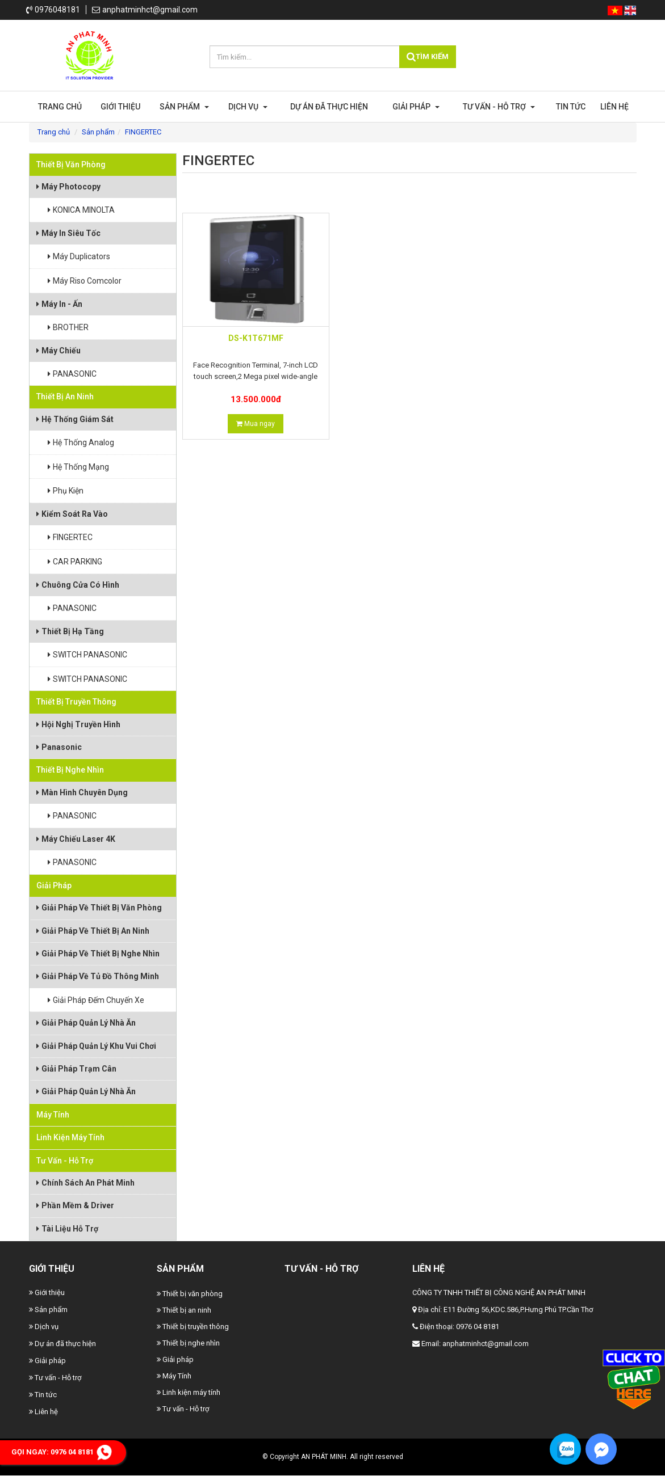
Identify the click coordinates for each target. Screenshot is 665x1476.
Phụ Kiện (65, 490)
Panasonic (59, 747)
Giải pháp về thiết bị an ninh (92, 930)
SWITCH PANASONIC (87, 654)
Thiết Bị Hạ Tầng (70, 631)
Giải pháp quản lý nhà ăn (86, 1022)
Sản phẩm (184, 106)
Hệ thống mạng (78, 466)
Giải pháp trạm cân (76, 1068)
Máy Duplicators (79, 256)
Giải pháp (416, 106)
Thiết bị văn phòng (71, 164)
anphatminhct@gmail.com (145, 9)
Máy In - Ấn (59, 304)
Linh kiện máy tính (70, 1137)
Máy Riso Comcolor (85, 280)
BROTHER (68, 327)
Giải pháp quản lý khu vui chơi (96, 1046)
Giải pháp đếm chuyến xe (96, 1000)
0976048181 (53, 9)
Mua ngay (255, 424)
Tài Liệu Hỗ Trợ (67, 1228)
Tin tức (570, 106)
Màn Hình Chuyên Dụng (82, 792)
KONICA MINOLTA (81, 209)
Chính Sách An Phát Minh (85, 1182)
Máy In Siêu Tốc (68, 233)
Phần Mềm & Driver (75, 1205)
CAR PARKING (75, 561)
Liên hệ (614, 106)
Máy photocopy (68, 186)
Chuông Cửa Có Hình (77, 584)
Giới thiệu (120, 106)
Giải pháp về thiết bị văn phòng (99, 907)
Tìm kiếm (428, 56)
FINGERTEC (70, 537)
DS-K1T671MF (255, 338)
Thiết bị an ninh (65, 396)
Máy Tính (52, 1114)
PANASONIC (72, 373)
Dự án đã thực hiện (329, 106)
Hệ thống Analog (81, 442)
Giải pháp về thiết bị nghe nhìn (98, 953)
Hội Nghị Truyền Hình (78, 724)
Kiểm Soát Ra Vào (72, 513)
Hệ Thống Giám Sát (75, 419)
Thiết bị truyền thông (76, 701)
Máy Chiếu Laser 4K (75, 839)
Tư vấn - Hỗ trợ (499, 106)
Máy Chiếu (58, 350)
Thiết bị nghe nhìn (70, 769)
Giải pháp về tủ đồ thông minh (97, 976)
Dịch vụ (247, 106)
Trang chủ (60, 106)
